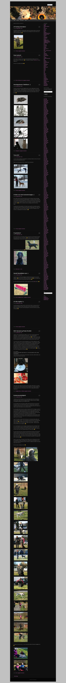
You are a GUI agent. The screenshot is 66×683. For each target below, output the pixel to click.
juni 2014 (45, 223)
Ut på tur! (45, 80)
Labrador (45, 57)
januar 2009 (45, 286)
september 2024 (46, 113)
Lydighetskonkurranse (47, 58)
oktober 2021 (45, 141)
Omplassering (46, 64)
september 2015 (46, 209)
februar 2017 (45, 192)
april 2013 (45, 237)
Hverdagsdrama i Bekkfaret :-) (22, 84)
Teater (45, 74)
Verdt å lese (45, 83)
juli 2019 (45, 165)
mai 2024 (45, 116)
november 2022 (46, 129)
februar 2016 (45, 204)
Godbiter (45, 47)
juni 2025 (45, 105)
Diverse (17, 80)
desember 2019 (46, 160)
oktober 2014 (45, 219)
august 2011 (45, 256)
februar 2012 (45, 250)
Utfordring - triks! (20, 80)
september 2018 (46, 174)
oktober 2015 (45, 208)
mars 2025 (45, 108)
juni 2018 (45, 177)
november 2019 (46, 161)
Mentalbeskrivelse (46, 62)
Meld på (46, 94)
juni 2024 (45, 115)
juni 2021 (45, 145)
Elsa (44, 43)
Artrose (45, 29)
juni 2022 (45, 134)
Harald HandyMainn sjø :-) (21, 273)
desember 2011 (46, 252)
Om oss (18, 20)
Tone (21, 28)
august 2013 (45, 233)
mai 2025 (45, 106)
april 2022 (45, 136)
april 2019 (45, 168)
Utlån (34, 281)
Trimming (45, 77)
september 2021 (46, 142)
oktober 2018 (45, 173)
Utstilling (45, 82)
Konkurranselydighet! (20, 395)
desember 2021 (46, 140)
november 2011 (46, 253)
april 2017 (45, 190)
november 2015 (46, 207)
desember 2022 (46, 128)
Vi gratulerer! (17, 233)
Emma (21, 303)
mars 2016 (45, 203)
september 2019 (46, 163)
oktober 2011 (45, 254)
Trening (17, 190)
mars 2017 (45, 191)
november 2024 (46, 111)
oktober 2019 (45, 162)
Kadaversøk (45, 54)
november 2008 (46, 288)
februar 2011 (45, 262)
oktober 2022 (45, 130)
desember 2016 (46, 194)
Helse (44, 49)
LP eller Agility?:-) (19, 301)
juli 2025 (45, 104)
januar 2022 (45, 139)
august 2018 (45, 175)
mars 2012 (45, 249)
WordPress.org (46, 299)
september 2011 (46, 255)
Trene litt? (16, 155)
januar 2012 (45, 251)
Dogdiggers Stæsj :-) (21, 297)
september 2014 (46, 220)
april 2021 (45, 147)
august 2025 (45, 103)
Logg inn (45, 296)
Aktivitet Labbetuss (46, 26)
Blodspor (45, 32)
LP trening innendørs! (20, 26)
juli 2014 (45, 222)
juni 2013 (45, 235)
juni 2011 (45, 258)
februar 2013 (45, 239)
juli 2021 (45, 144)
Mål (44, 59)
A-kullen (45, 24)
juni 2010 (45, 270)
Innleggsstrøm (46, 297)
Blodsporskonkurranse (47, 33)
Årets (44, 27)
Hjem (14, 20)
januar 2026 (45, 99)
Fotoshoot (45, 45)
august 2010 (45, 268)
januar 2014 (45, 228)
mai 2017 (45, 189)
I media (45, 51)
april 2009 (45, 283)
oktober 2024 (45, 112)
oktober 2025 (45, 101)
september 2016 (46, 197)
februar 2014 (45, 227)
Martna (45, 60)
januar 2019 (45, 171)
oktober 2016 (45, 196)
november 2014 (46, 218)
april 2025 (45, 107)
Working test (45, 85)
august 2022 (45, 132)
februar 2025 (45, 109)
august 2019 (45, 164)
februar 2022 (45, 138)
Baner (45, 31)
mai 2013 (45, 236)
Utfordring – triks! (46, 81)
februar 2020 (45, 158)
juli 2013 (45, 234)
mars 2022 (45, 137)
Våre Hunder (22, 20)
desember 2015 (46, 206)
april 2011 (45, 260)
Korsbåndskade (46, 55)
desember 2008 (46, 287)
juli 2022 (45, 133)
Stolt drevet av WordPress (33, 679)
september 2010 (46, 267)
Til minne (45, 75)
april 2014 (45, 225)
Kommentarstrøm (46, 298)
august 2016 (45, 198)
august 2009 (45, 279)
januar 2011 (45, 263)
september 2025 (46, 102)
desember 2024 (46, 110)
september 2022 (46, 131)
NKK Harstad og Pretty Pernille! (22, 331)
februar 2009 (45, 285)
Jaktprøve (45, 53)
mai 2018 (45, 178)
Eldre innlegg (16, 676)
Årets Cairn (45, 28)
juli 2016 (45, 199)
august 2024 (45, 114)
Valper (26, 20)
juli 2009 (45, 280)
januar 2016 (45, 205)
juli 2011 (45, 257)
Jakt (44, 52)
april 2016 (45, 202)
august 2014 (45, 221)
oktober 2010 (45, 266)
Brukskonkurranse (46, 34)
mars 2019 (45, 169)
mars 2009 (45, 284)
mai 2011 (45, 259)
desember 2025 (46, 100)
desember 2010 (46, 264)
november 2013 (46, 230)
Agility (45, 25)
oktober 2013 (45, 231)
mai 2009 (45, 282)
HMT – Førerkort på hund (47, 50)
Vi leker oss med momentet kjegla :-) (24, 194)
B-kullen (45, 30)
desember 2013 (46, 229)
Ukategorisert (46, 78)
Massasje (45, 61)
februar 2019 (45, 170)
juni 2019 (45, 166)
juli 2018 (45, 176)
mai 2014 (45, 224)
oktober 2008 (45, 289)
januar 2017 (45, 193)
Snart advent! (17, 55)
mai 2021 (45, 146)
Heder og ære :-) (46, 48)
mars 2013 (45, 238)
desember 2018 (46, 172)
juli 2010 (45, 269)
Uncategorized (46, 79)
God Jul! (45, 46)
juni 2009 (45, 281)
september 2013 (46, 232)
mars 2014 (45, 226)
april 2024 (45, 117)
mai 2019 (45, 167)
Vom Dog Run (46, 84)
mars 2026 (45, 98)
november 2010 (46, 265)
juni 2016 (45, 200)
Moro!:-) (45, 63)
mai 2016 (45, 201)
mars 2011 (45, 261)
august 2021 (45, 143)
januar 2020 (45, 159)
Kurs (44, 56)
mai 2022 (45, 135)
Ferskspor (45, 44)
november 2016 (46, 195)
